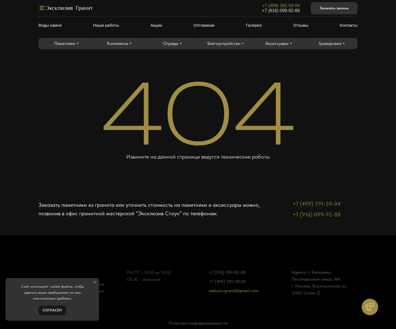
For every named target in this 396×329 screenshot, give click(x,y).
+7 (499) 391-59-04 (281, 5)
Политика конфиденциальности (198, 323)
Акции (156, 25)
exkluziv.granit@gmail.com (233, 290)
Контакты (349, 25)
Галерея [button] (254, 25)
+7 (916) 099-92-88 (281, 10)
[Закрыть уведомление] (95, 282)
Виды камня (50, 25)
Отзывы (300, 25)
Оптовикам (204, 25)
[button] (334, 8)
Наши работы (106, 25)
